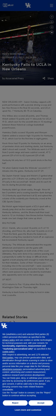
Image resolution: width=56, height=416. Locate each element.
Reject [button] (15, 403)
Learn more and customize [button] (28, 410)
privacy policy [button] (8, 340)
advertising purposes (12, 369)
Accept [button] (40, 403)
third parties (7, 357)
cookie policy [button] (8, 351)
